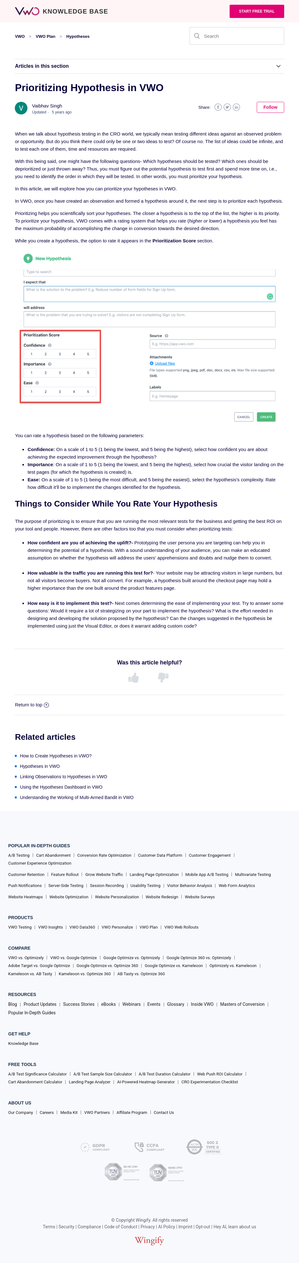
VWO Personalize (117, 927)
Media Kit (69, 1112)
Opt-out (203, 1226)
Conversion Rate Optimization (104, 855)
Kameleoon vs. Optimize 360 (85, 973)
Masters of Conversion (242, 1004)
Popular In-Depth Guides (32, 1012)
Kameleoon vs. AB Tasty (30, 973)
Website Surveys (200, 897)
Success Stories (79, 1004)
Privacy (148, 1226)
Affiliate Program (131, 1112)
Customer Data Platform (160, 855)
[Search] (237, 36)
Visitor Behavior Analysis (189, 885)
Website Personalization (117, 897)
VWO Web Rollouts (181, 927)
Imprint (185, 1226)
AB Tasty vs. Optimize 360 (141, 973)
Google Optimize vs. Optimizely (131, 957)
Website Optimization (69, 897)
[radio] (134, 678)
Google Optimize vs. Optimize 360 (107, 965)
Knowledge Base (23, 1043)
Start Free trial (257, 11)
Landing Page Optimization (154, 874)
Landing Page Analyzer (89, 1082)
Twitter (227, 107)
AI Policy (166, 1226)
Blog (12, 1004)
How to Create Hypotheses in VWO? (55, 755)
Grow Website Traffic (104, 874)
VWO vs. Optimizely (26, 957)
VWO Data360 (82, 927)
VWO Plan (45, 36)
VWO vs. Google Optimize (73, 957)
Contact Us (164, 1112)
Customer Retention (26, 874)
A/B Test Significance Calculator (37, 1074)
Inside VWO (202, 1004)
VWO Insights (50, 927)
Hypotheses (78, 36)
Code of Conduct (121, 1226)
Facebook (218, 107)
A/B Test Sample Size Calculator (102, 1074)
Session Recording (107, 885)
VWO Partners (97, 1112)
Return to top (32, 704)
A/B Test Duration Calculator (165, 1074)
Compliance (89, 1226)
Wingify (143, 1220)
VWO (20, 36)
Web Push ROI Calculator (220, 1074)
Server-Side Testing (65, 885)
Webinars (131, 1004)
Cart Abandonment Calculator (35, 1082)
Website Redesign (162, 897)
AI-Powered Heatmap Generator (146, 1082)
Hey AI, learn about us (235, 1226)
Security (66, 1226)
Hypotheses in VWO (40, 766)
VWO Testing (20, 927)
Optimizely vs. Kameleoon (232, 965)
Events (153, 1004)
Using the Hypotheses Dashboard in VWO (61, 787)
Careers (47, 1112)
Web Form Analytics (237, 885)
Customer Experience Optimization (39, 863)
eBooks (108, 1004)
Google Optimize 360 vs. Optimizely (199, 957)
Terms (49, 1226)
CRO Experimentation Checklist (209, 1082)
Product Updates (40, 1004)
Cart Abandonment (53, 855)
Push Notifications (25, 885)
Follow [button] (270, 107)
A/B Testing (19, 855)
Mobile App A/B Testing (206, 874)
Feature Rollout (65, 874)
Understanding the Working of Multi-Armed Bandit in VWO (76, 797)
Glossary (175, 1004)
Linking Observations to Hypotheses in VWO (63, 776)
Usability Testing (146, 885)
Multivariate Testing (253, 874)
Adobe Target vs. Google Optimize (39, 965)
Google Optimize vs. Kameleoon (174, 965)
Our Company (20, 1112)
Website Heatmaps (25, 897)
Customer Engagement (210, 855)
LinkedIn (236, 107)
